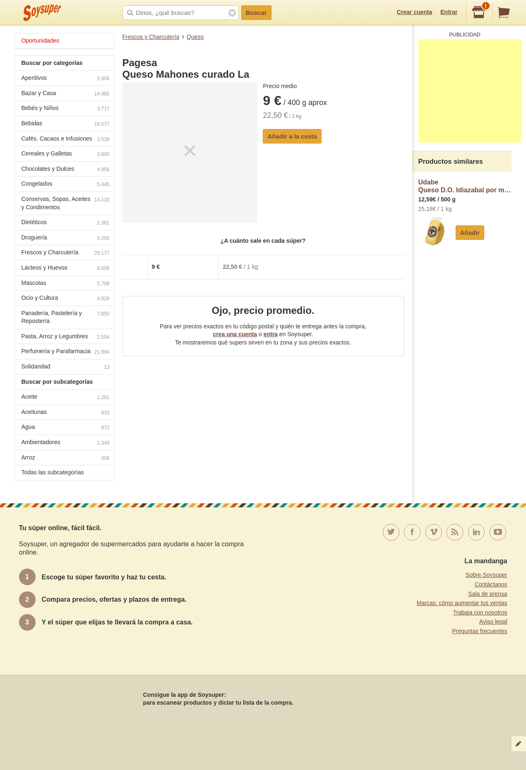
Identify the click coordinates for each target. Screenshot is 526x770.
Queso (195, 36)
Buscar (256, 12)
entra (271, 334)
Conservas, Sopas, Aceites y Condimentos (66, 203)
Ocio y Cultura (66, 298)
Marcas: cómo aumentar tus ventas (462, 603)
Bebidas (66, 124)
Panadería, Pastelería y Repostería (66, 317)
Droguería (66, 238)
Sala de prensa (487, 594)
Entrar (448, 12)
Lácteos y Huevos (66, 268)
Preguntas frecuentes (479, 631)
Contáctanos (491, 584)
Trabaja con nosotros (480, 612)
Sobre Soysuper (486, 575)
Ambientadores (66, 443)
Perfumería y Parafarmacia (66, 352)
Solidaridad (66, 367)
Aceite (66, 397)
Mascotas (66, 284)
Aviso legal (493, 621)
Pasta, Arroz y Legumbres (66, 337)
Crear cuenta (414, 12)
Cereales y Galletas (66, 154)
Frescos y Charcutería (151, 36)
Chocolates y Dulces (66, 169)
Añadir (470, 232)
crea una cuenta (235, 334)
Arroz (66, 458)
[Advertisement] (470, 91)
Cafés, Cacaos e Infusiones (66, 139)
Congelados (66, 184)
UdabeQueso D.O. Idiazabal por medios (465, 186)
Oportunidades (41, 40)
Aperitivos (66, 78)
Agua (66, 427)
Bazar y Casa (66, 94)
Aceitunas (66, 413)
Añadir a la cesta (292, 136)
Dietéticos (66, 223)
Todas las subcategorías (53, 472)
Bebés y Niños (66, 109)
